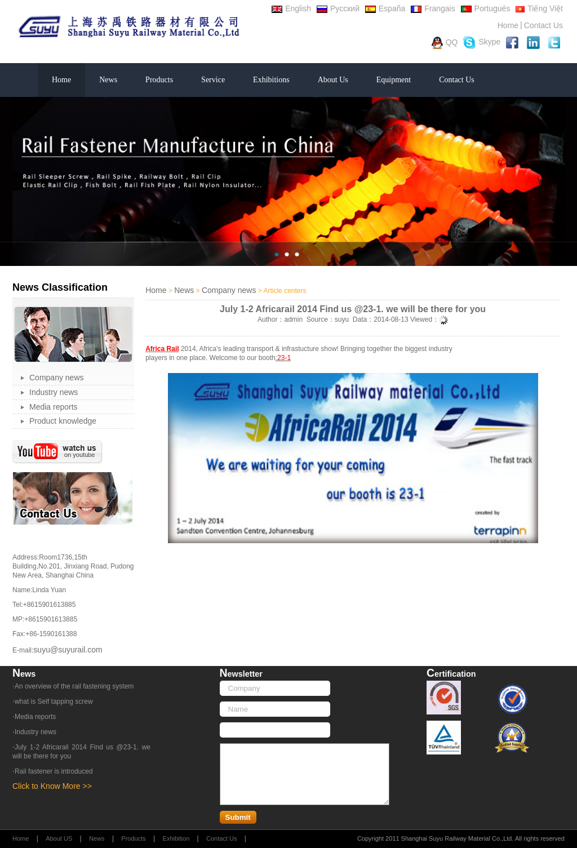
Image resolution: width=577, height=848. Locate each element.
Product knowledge (62, 420)
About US (59, 838)
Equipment (393, 80)
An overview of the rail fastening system (74, 686)
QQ (445, 43)
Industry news (53, 392)
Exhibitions (271, 80)
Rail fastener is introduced (54, 771)
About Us (333, 80)
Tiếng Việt (539, 8)
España (385, 8)
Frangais (433, 8)
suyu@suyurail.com (67, 649)
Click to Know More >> (52, 786)
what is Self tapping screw (54, 701)
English (291, 8)
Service (213, 80)
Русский (338, 8)
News (108, 80)
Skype (481, 42)
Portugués (486, 8)
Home (508, 25)
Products (159, 80)
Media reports (53, 406)
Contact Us (543, 25)
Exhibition (176, 838)
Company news (56, 377)
